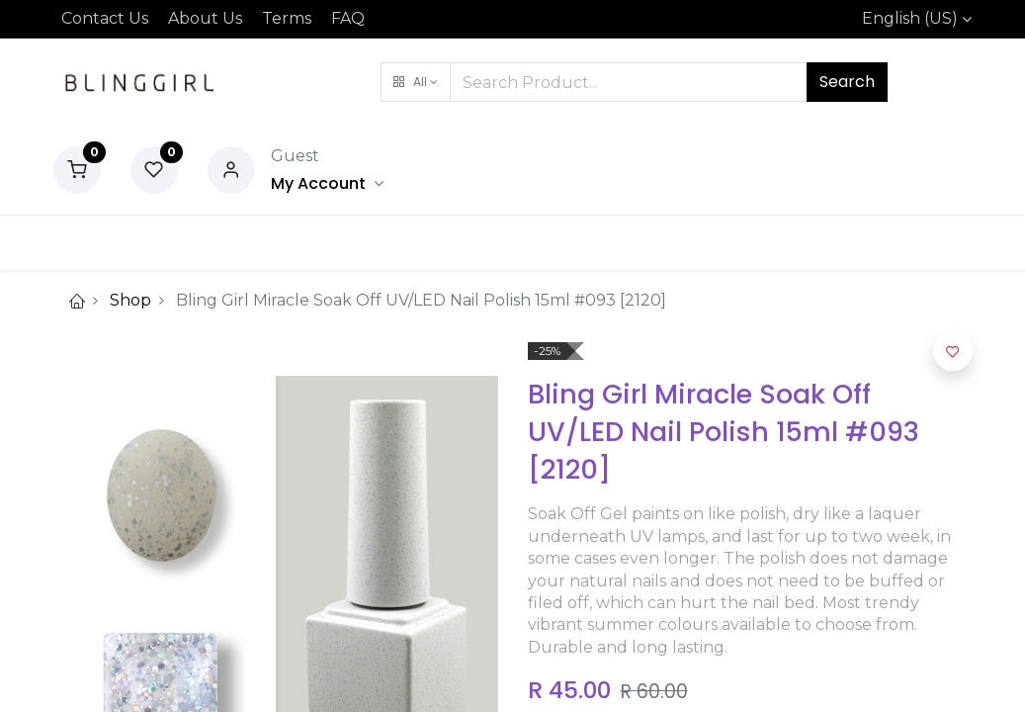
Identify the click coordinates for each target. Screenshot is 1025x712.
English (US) (910, 18)
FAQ (348, 18)
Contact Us (104, 18)
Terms (286, 18)
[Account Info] (327, 183)
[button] (416, 82)
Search (847, 81)
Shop (130, 300)
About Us (205, 18)
